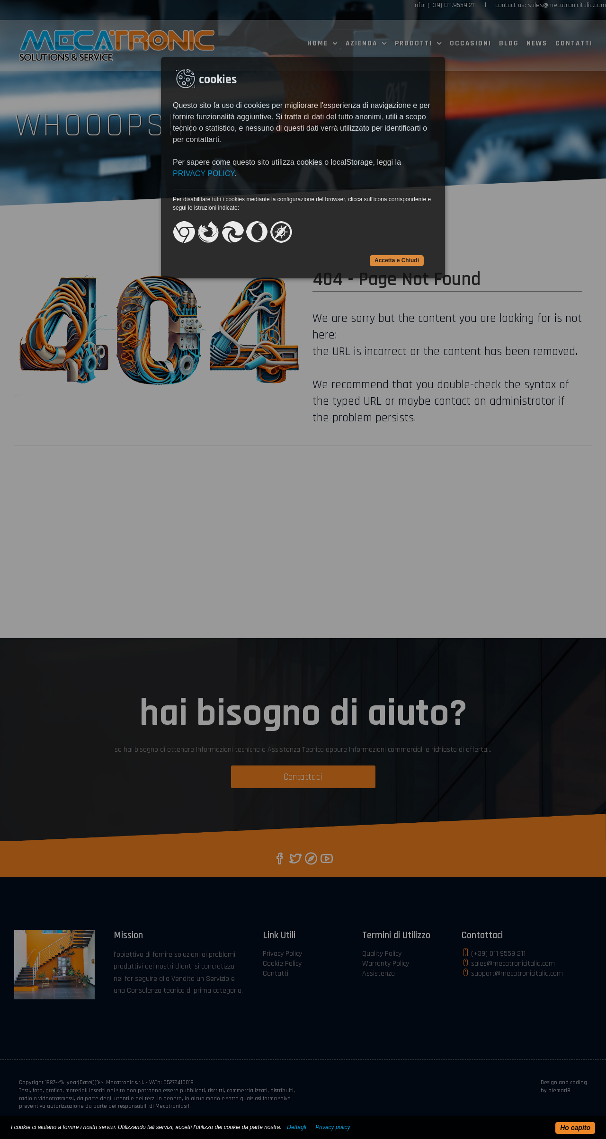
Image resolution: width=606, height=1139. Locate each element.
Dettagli (296, 1127)
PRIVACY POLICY (203, 173)
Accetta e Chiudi (396, 260)
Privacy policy (332, 1127)
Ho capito (575, 1127)
